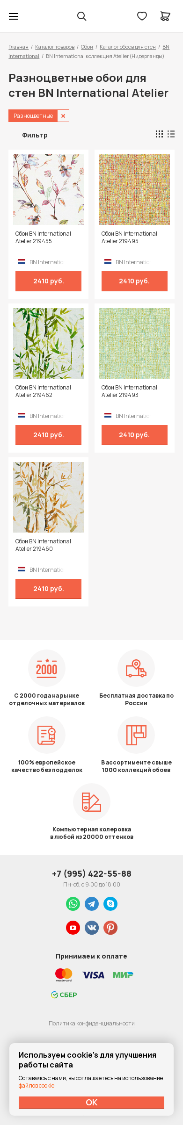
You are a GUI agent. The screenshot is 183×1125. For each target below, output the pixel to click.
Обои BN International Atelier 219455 (43, 237)
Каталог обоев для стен (128, 46)
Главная (18, 46)
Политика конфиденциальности (92, 1023)
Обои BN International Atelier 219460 (43, 545)
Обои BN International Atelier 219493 (129, 391)
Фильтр (35, 134)
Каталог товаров (54, 46)
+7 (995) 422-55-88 (92, 873)
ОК (92, 1102)
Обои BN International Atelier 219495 (129, 237)
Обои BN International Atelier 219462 (43, 391)
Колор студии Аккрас (38, 16)
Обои (87, 46)
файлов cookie (36, 1085)
